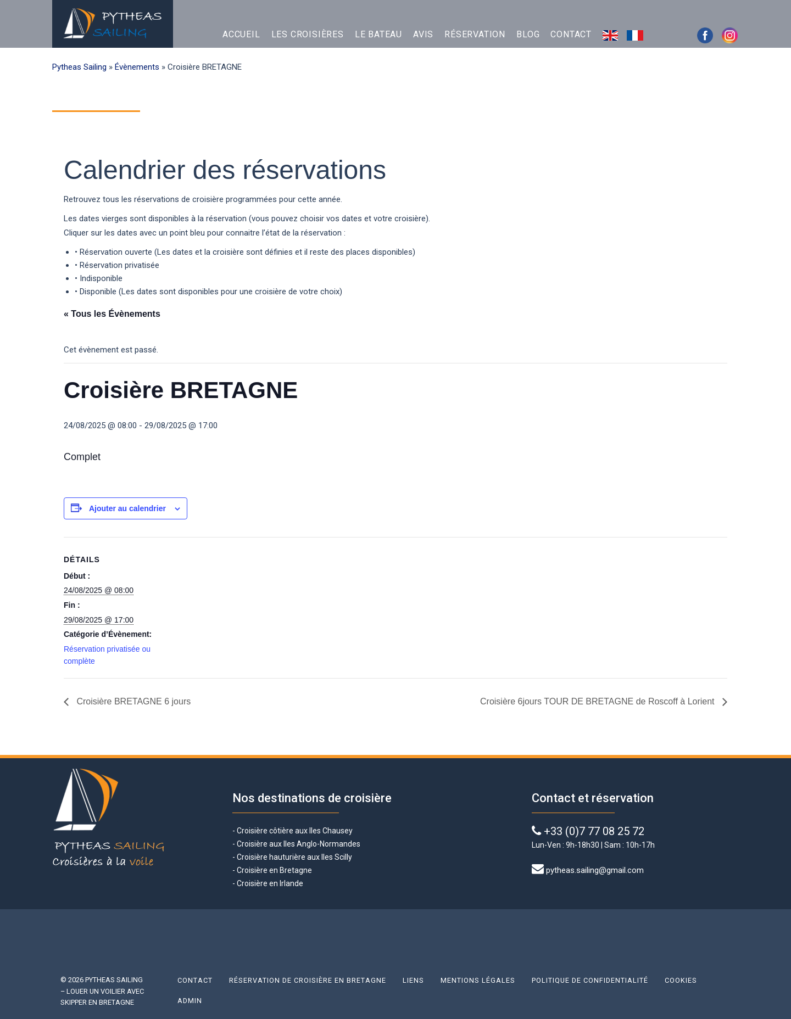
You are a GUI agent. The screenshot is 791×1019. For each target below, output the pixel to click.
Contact (571, 34)
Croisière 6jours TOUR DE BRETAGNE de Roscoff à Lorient (598, 701)
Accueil (241, 34)
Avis (423, 34)
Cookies (681, 980)
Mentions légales (478, 980)
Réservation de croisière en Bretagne (307, 980)
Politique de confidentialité (590, 980)
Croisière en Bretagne (274, 870)
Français (637, 35)
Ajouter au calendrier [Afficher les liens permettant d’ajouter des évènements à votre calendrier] (127, 508)
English (612, 35)
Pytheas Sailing (79, 67)
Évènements (137, 67)
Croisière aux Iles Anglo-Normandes (297, 843)
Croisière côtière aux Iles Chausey (295, 830)
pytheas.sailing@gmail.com (595, 870)
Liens (413, 980)
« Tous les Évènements (112, 313)
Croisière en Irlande (270, 883)
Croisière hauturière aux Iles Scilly (294, 857)
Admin (189, 1000)
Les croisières (307, 34)
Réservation (474, 34)
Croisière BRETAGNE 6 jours (132, 701)
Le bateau (378, 34)
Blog (527, 34)
